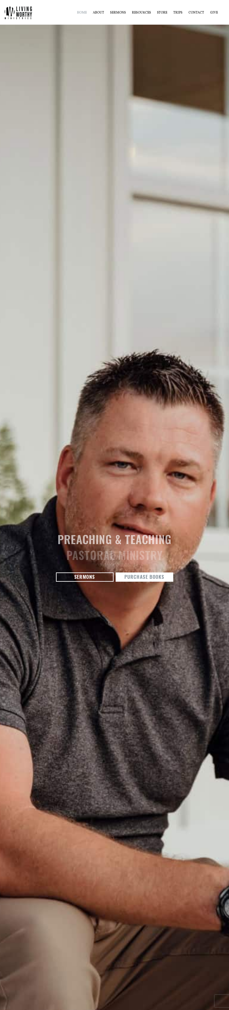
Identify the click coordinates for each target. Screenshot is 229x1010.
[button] (85, 577)
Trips (178, 12)
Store (162, 12)
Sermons (118, 12)
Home (82, 12)
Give (214, 12)
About (98, 12)
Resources (141, 12)
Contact (196, 12)
